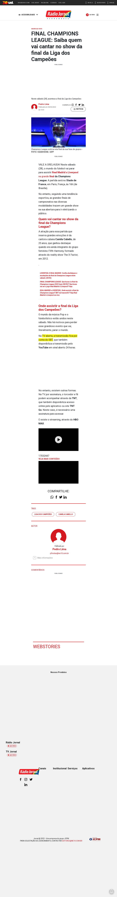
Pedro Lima (44, 104)
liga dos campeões (43, 514)
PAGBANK (45, 3)
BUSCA (89, 2)
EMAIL (110, 2)
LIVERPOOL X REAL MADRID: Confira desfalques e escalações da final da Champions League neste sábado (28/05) (58, 275)
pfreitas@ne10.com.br (59, 553)
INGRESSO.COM (23, 3)
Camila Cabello (65, 514)
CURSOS (54, 3)
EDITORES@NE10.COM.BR (72, 840)
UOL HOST (35, 3)
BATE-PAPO (100, 2)
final (51, 176)
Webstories (46, 646)
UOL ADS (61, 3)
